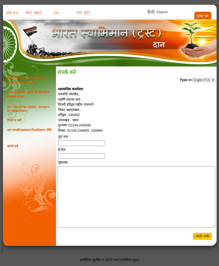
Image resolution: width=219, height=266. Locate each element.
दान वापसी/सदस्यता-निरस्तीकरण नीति (29, 130)
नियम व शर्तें (14, 120)
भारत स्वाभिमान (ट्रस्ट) (126, 260)
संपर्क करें (12, 146)
